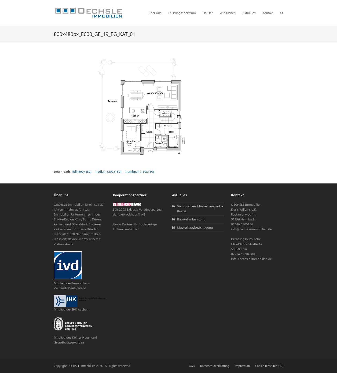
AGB (192, 366)
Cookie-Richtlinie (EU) (269, 366)
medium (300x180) (108, 171)
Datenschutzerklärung (214, 366)
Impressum (242, 366)
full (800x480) (81, 171)
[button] (281, 13)
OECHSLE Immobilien (81, 366)
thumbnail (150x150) (139, 171)
